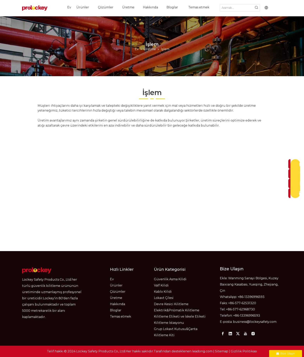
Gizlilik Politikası (244, 351)
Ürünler (116, 285)
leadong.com (202, 351)
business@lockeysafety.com (254, 322)
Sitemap (221, 351)
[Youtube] (245, 334)
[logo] (36, 270)
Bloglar (115, 310)
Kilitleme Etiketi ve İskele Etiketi (180, 316)
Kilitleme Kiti (164, 335)
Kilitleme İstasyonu (169, 323)
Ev (112, 279)
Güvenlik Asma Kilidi (170, 279)
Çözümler (117, 291)
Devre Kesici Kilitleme (171, 304)
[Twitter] (238, 334)
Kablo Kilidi (163, 291)
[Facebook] (223, 334)
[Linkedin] (230, 334)
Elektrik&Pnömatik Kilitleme (176, 310)
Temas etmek (120, 316)
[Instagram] (253, 334)
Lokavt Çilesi (164, 298)
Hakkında (117, 304)
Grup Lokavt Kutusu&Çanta (175, 329)
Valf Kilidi (161, 285)
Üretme (116, 298)
